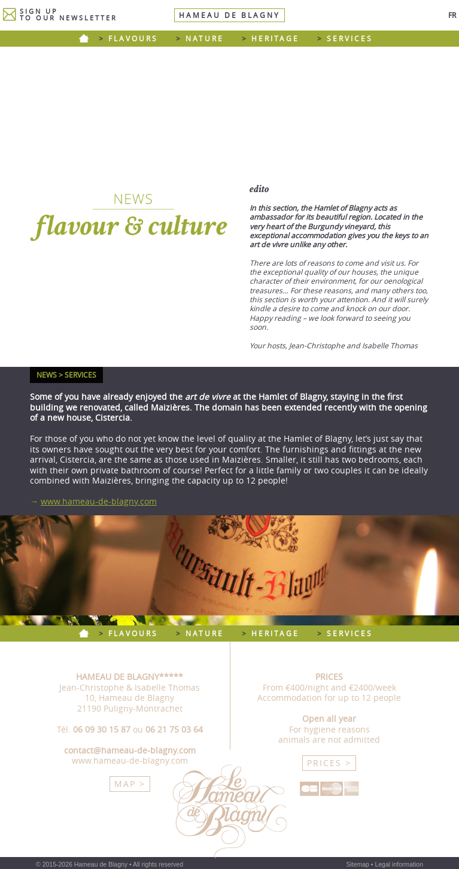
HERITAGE (275, 39)
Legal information (399, 864)
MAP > (129, 783)
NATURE (205, 39)
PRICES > (329, 762)
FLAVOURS (133, 39)
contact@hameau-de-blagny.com (130, 750)
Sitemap (357, 864)
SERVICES (350, 39)
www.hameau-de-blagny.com (99, 501)
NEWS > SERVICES (66, 375)
